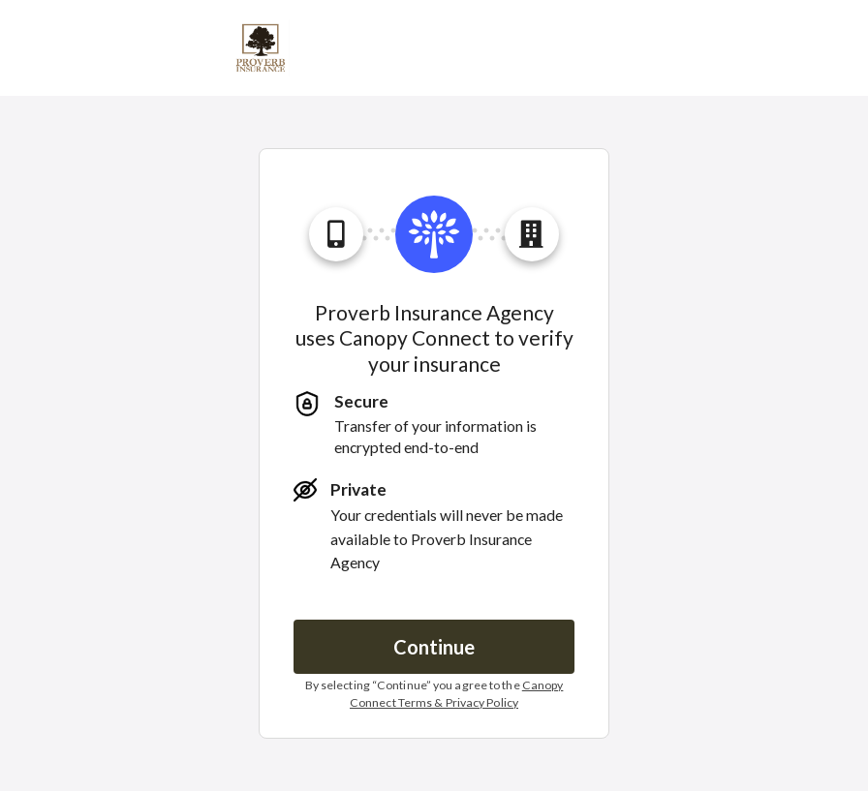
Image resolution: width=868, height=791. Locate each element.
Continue (434, 646)
